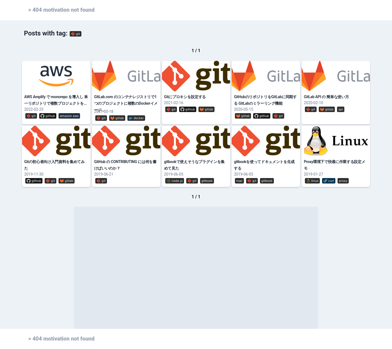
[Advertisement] (196, 268)
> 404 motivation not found (61, 10)
